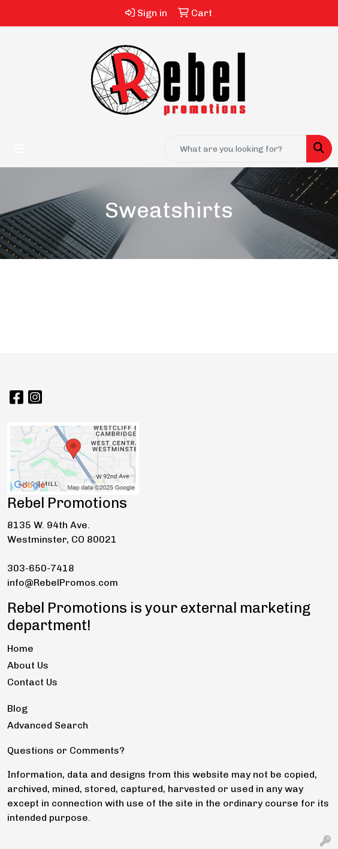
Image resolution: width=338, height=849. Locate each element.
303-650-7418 (40, 568)
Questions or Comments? (66, 750)
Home (20, 648)
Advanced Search (47, 725)
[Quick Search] (235, 148)
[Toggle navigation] (18, 148)
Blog (17, 708)
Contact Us (32, 682)
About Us (28, 665)
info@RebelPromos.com (62, 582)
